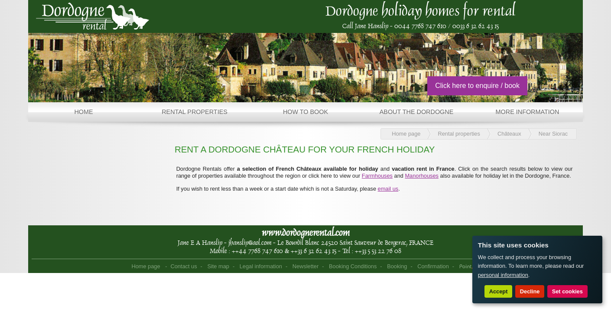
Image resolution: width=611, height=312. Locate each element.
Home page (406, 133)
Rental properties (459, 133)
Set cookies (567, 291)
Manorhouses (422, 175)
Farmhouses (377, 175)
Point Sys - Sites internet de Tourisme (470, 267)
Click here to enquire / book (477, 85)
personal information (503, 275)
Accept (498, 291)
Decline (530, 291)
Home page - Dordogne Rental (93, 16)
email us (388, 188)
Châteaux (509, 133)
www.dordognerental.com (306, 232)
